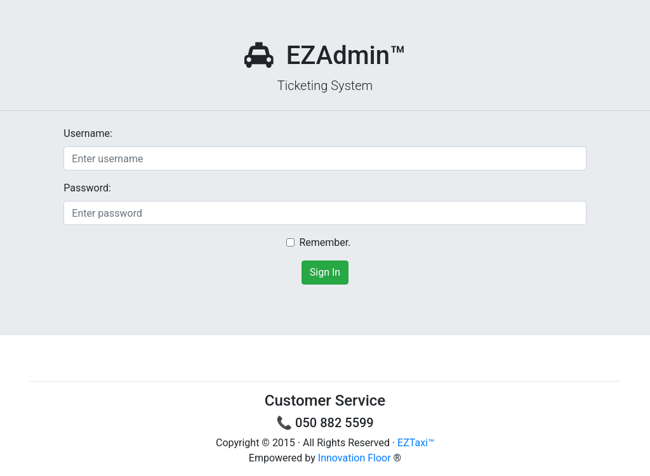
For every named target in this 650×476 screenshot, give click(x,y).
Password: (87, 188)
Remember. (324, 242)
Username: (87, 133)
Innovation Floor (354, 458)
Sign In (325, 272)
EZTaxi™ (415, 443)
